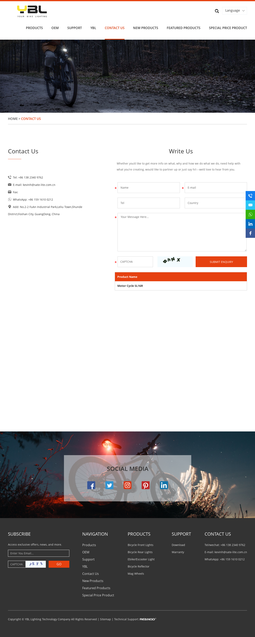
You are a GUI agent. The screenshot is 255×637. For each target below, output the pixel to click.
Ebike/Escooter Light (141, 559)
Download (178, 545)
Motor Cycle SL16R (130, 285)
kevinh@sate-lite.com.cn (39, 184)
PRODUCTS (139, 534)
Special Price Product (228, 27)
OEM (55, 27)
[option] (127, 76)
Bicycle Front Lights (140, 545)
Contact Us (115, 27)
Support (74, 27)
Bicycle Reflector (138, 566)
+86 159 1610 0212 (40, 199)
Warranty (178, 552)
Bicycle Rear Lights (140, 552)
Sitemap (105, 619)
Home (13, 118)
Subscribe (19, 534)
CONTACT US (218, 534)
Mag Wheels (136, 573)
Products (34, 27)
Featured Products (183, 27)
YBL (93, 27)
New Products (145, 27)
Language (232, 10)
